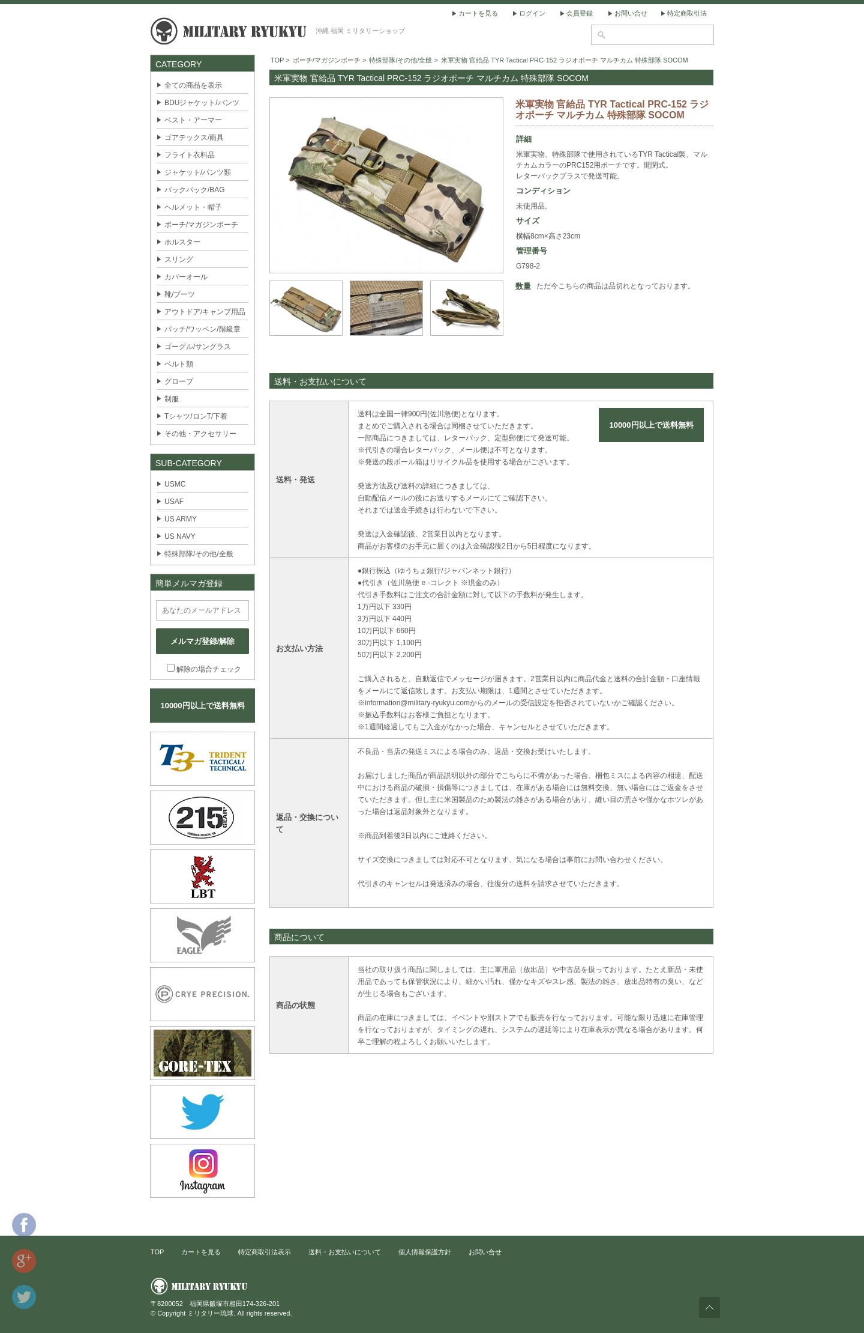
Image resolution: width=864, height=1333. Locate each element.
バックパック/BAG (194, 190)
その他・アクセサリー (200, 434)
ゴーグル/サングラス (197, 346)
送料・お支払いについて (344, 1252)
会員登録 (579, 13)
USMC (174, 484)
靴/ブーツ (179, 294)
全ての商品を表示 (193, 85)
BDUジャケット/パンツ (201, 103)
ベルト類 (178, 364)
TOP (277, 60)
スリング (178, 259)
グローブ (178, 381)
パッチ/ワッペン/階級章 (202, 329)
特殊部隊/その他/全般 (198, 554)
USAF (174, 501)
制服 (171, 399)
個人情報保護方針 (424, 1252)
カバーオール (186, 277)
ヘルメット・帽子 (193, 207)
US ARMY (180, 519)
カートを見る (478, 13)
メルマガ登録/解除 (202, 641)
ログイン (532, 13)
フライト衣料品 (189, 155)
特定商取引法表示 (264, 1252)
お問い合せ (630, 13)
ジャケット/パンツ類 (197, 172)
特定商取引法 (687, 13)
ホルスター (182, 242)
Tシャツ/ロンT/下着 (195, 416)
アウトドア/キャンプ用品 (204, 312)
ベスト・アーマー (193, 120)
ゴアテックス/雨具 (194, 137)
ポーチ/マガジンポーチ (201, 224)
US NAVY (180, 536)
